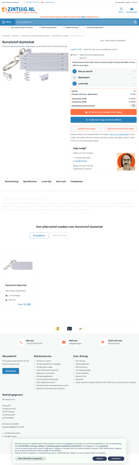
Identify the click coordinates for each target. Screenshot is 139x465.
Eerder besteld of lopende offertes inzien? (53, 386)
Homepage (6, 36)
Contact (134, 2)
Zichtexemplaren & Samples (47, 379)
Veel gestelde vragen (122, 2)
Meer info (83, 58)
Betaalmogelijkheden (45, 376)
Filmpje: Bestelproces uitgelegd (48, 364)
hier (83, 17)
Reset (75, 55)
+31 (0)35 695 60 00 (32, 2)
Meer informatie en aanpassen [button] (30, 458)
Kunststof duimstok (78, 36)
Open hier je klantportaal (119, 134)
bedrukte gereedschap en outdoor (53, 189)
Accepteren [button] (116, 458)
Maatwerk (79, 379)
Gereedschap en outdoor (60, 36)
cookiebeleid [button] (103, 446)
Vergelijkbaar (39, 235)
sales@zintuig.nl (48, 2)
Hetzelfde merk (59, 235)
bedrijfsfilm (98, 28)
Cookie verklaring (82, 373)
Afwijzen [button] (99, 458)
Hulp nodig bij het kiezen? (46, 382)
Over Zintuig (80, 361)
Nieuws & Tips (81, 376)
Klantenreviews (82, 367)
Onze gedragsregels (83, 370)
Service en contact (44, 361)
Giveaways (15, 36)
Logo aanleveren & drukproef (48, 370)
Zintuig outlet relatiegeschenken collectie (36, 36)
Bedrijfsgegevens (82, 364)
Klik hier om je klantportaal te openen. (51, 389)
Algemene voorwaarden (46, 373)
